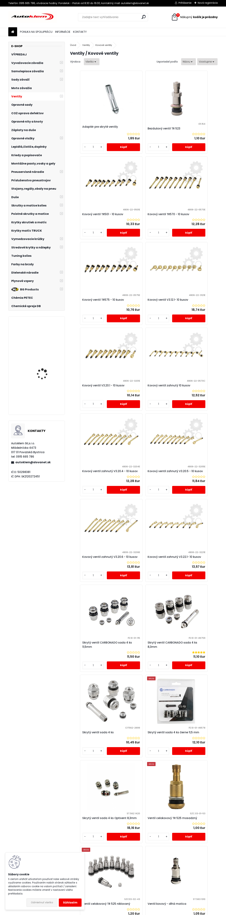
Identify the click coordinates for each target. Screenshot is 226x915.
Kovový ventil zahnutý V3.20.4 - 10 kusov (192, 313)
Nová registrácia (208, 3)
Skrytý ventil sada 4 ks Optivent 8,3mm (138, 594)
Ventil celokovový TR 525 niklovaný (91, 687)
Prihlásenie (185, 3)
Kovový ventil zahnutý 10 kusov (140, 313)
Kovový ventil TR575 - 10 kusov (139, 220)
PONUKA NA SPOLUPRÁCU (36, 32)
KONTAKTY (80, 32)
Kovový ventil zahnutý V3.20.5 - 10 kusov (94, 407)
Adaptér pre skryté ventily (92, 128)
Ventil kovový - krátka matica (192, 687)
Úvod (73, 45)
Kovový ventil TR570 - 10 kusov (90, 220)
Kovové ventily (104, 45)
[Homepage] (12, 32)
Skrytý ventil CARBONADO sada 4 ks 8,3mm (140, 502)
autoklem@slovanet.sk (33, 462)
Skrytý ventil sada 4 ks (188, 500)
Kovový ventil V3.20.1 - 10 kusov (90, 313)
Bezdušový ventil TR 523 (139, 130)
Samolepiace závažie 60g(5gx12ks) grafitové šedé (46, 370)
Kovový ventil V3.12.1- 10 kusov (192, 220)
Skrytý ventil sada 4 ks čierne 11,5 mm (94, 594)
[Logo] (32, 17)
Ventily (86, 45)
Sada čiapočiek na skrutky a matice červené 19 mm (43, 395)
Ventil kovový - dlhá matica (142, 687)
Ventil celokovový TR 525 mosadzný (189, 595)
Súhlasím (70, 902)
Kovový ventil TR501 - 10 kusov (192, 128)
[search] (144, 17)
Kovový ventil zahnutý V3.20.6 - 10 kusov (143, 407)
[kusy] (81, 151)
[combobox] (188, 61)
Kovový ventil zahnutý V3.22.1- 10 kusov (192, 407)
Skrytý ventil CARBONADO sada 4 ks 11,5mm (91, 500)
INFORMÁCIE (62, 32)
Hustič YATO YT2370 (43, 333)
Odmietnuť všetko (42, 902)
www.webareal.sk (127, 911)
